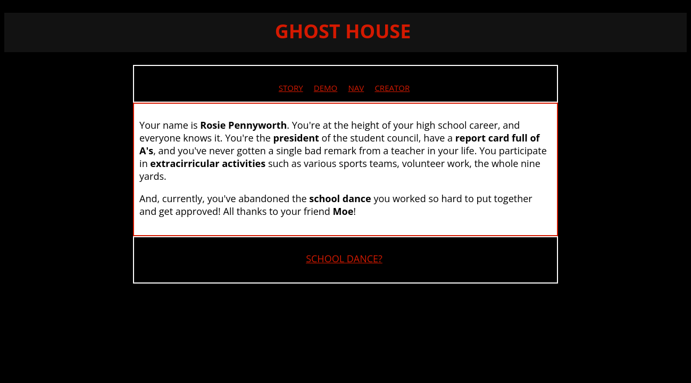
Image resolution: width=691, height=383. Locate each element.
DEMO (325, 87)
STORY (291, 87)
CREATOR (392, 87)
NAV (356, 87)
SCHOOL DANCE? (344, 258)
